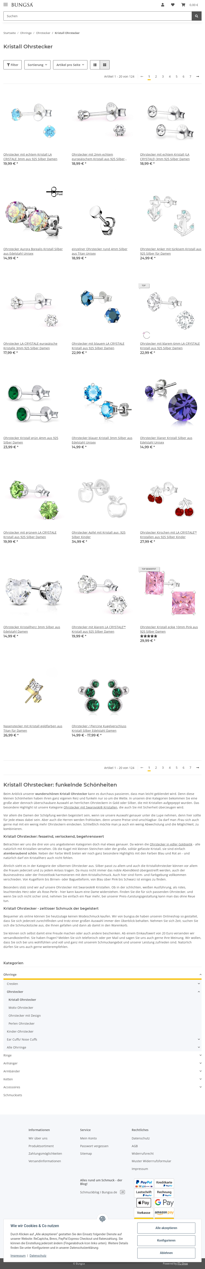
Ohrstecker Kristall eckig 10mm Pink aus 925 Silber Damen (169, 629)
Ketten (8, 1079)
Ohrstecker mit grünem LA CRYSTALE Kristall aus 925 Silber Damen (30, 534)
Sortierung (35, 65)
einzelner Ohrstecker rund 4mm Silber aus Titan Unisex (99, 251)
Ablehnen (166, 1253)
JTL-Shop (182, 1263)
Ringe (7, 1055)
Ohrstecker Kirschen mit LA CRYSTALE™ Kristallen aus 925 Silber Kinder (168, 534)
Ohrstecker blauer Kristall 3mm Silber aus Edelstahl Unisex (102, 440)
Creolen (12, 984)
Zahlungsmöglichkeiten (45, 1153)
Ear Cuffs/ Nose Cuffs (22, 1039)
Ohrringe (10, 974)
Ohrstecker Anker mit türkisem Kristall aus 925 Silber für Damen (170, 251)
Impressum (140, 1169)
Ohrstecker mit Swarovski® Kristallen (90, 807)
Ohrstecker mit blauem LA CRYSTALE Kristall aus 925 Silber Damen (98, 345)
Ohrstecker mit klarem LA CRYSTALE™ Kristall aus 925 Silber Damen (99, 629)
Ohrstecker (15, 992)
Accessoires (11, 1087)
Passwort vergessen (94, 1146)
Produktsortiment (41, 1146)
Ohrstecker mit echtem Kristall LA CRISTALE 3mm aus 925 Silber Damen (30, 156)
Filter (12, 65)
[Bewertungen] (148, 636)
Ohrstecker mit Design (25, 1015)
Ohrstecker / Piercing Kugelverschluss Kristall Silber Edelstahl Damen (99, 728)
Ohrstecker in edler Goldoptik (171, 844)
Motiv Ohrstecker (21, 1008)
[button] (163, 4)
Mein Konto (88, 1138)
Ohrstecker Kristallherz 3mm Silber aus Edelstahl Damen (31, 629)
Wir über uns (38, 1138)
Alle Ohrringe (16, 1047)
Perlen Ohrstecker (22, 1023)
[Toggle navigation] (5, 2)
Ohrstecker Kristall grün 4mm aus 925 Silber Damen (30, 440)
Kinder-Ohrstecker (20, 1031)
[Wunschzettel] (173, 4)
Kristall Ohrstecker (22, 1000)
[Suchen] (97, 16)
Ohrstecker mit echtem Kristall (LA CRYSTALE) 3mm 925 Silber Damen (165, 156)
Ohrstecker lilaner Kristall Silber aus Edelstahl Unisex (166, 440)
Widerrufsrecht (143, 1153)
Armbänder (11, 1071)
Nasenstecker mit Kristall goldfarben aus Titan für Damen (32, 728)
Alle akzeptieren (166, 1228)
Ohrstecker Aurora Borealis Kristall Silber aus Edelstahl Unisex (33, 251)
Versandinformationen (45, 1161)
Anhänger (10, 1063)
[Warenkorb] (190, 4)
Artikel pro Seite (68, 65)
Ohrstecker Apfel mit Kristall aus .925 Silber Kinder (98, 534)
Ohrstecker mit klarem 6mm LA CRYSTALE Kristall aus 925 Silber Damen (170, 345)
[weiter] (198, 76)
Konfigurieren (166, 1240)
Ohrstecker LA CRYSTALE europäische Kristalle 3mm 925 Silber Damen (30, 345)
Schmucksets (12, 1095)
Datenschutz (141, 1138)
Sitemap (86, 1153)
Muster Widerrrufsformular (151, 1161)
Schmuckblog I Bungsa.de (102, 1192)
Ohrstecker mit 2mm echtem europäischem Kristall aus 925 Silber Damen (98, 156)
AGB (135, 1146)
